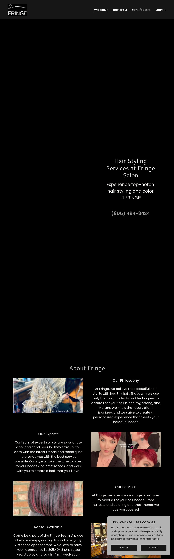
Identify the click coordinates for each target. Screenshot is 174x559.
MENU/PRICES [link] (141, 10)
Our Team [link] (120, 10)
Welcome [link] (101, 10)
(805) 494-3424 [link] (130, 213)
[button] (161, 10)
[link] (17, 9)
